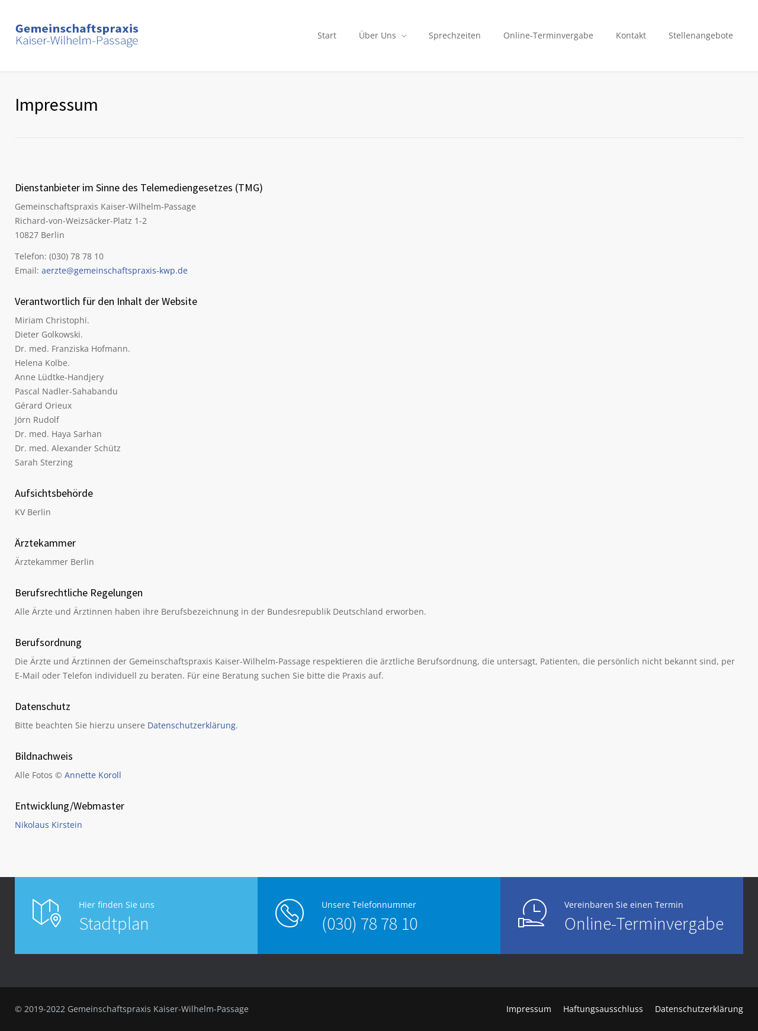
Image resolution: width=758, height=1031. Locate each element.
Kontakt (631, 35)
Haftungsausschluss (603, 1008)
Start (326, 35)
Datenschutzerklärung (191, 725)
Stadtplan (114, 923)
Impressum (528, 1008)
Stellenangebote (701, 35)
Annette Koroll (93, 775)
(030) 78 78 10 (369, 923)
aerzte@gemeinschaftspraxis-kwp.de (114, 270)
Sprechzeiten (455, 35)
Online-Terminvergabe (548, 35)
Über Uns (377, 35)
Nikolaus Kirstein (48, 824)
